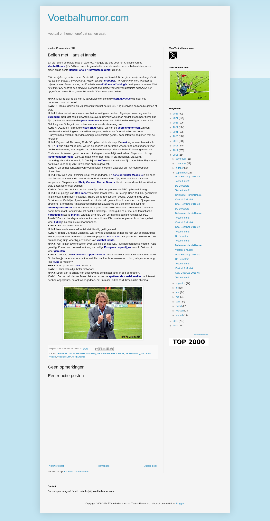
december (181, 158)
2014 (176, 325)
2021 (176, 132)
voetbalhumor (78, 357)
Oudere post (150, 466)
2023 (176, 122)
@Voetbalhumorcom (201, 335)
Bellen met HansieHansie (188, 195)
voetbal (53, 357)
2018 (176, 145)
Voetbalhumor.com (88, 17)
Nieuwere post (56, 466)
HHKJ (113, 353)
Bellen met (62, 353)
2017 (176, 150)
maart (179, 306)
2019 (176, 141)
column (71, 353)
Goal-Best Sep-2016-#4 (187, 176)
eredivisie (80, 353)
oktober (180, 168)
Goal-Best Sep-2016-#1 (187, 254)
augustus (181, 283)
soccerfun (146, 353)
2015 (176, 321)
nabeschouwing (133, 353)
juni (178, 292)
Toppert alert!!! (182, 181)
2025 (176, 113)
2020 (176, 136)
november (181, 163)
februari (180, 310)
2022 (176, 127)
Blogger (180, 503)
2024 (176, 118)
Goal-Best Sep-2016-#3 (187, 204)
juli (177, 287)
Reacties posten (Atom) (76, 471)
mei (178, 297)
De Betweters (182, 185)
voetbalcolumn (64, 357)
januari (179, 315)
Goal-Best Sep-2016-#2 (187, 227)
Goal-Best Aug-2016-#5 (187, 272)
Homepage (103, 466)
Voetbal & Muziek (184, 199)
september (181, 172)
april (178, 301)
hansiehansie (104, 353)
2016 (176, 154)
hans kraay (91, 353)
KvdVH (121, 353)
